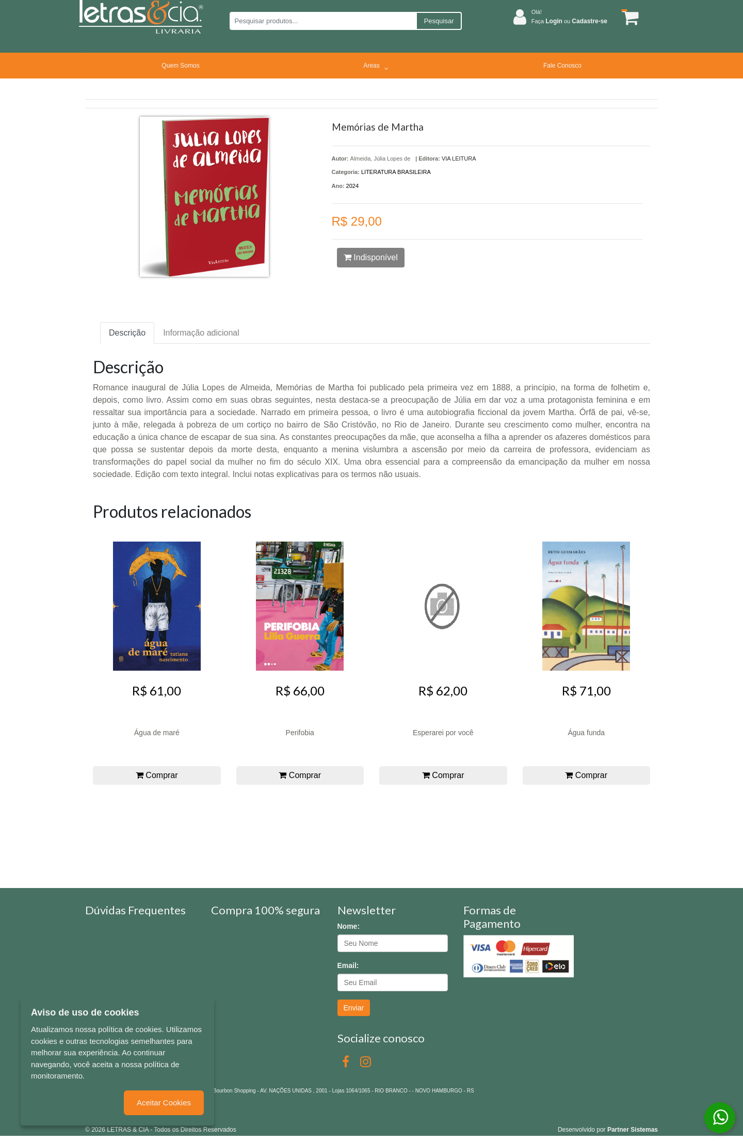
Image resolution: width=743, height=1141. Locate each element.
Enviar (354, 1008)
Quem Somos (180, 65)
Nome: (348, 926)
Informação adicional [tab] (201, 332)
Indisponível (371, 257)
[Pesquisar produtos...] (323, 21)
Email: (348, 965)
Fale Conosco (562, 65)
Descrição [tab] (127, 332)
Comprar (157, 775)
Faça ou (569, 21)
